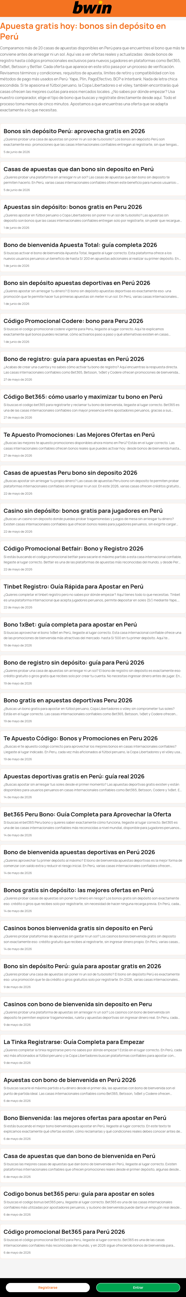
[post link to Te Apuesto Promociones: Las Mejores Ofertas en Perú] (93, 444)
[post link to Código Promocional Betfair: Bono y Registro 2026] (93, 558)
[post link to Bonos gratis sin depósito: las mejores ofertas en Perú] (93, 900)
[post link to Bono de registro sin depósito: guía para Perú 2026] (93, 672)
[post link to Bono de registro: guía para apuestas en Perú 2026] (93, 369)
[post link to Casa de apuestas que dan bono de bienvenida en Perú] (93, 1166)
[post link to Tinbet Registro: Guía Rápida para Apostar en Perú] (93, 596)
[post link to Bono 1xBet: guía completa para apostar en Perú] (93, 634)
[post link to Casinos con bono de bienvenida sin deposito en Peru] (93, 1014)
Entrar (138, 1287)
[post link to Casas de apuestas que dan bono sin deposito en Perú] (93, 179)
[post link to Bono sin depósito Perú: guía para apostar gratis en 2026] (93, 976)
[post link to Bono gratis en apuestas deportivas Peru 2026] (93, 710)
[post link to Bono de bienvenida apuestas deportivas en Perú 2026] (93, 862)
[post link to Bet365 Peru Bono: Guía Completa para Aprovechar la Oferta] (93, 824)
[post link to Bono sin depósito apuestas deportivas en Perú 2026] (93, 293)
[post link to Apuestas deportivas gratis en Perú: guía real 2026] (93, 786)
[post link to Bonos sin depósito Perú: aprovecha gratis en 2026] (93, 141)
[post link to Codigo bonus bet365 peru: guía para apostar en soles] (93, 1203)
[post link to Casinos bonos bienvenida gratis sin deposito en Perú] (93, 938)
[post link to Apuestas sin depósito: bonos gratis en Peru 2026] (93, 217)
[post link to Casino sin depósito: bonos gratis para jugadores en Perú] (93, 520)
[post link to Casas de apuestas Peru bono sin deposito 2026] (93, 482)
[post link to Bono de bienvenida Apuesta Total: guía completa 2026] (93, 255)
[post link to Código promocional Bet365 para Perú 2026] (93, 1241)
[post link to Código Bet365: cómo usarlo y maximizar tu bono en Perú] (93, 406)
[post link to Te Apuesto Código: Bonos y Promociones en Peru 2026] (93, 748)
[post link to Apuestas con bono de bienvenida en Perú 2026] (93, 1090)
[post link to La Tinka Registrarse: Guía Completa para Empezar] (93, 1052)
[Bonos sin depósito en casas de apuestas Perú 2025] (92, 8)
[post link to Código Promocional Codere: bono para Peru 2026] (93, 331)
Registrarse (47, 1287)
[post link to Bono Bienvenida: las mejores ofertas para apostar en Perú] (93, 1128)
